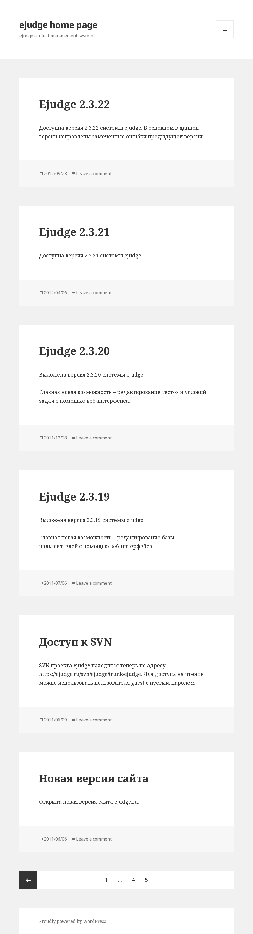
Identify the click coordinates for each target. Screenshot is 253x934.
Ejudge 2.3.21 (74, 232)
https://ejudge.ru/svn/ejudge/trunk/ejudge (90, 674)
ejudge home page (58, 25)
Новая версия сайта (94, 778)
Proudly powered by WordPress (72, 921)
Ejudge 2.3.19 (74, 496)
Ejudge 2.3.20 (74, 351)
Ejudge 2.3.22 (74, 104)
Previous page (28, 880)
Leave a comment (94, 174)
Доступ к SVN (75, 641)
